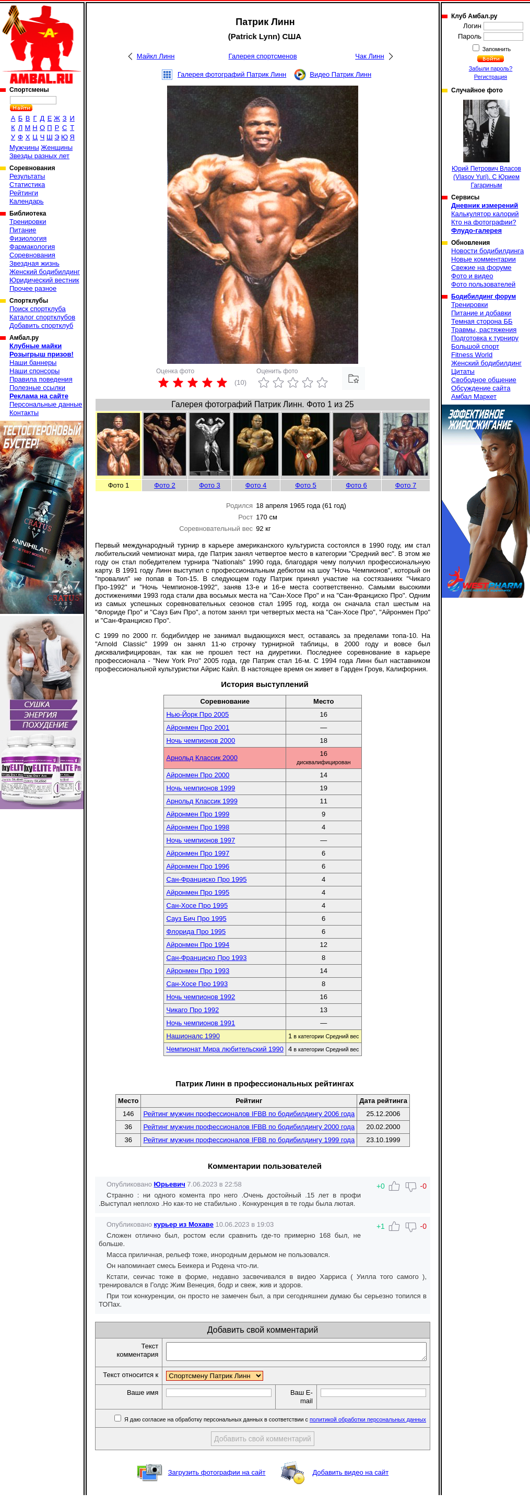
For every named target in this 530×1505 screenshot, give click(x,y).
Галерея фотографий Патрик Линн (232, 74)
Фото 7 (406, 485)
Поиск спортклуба (37, 309)
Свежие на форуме (481, 267)
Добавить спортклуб (41, 325)
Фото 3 (209, 485)
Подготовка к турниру (485, 338)
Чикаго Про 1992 (192, 1010)
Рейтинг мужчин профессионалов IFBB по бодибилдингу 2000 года (249, 1127)
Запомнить (496, 49)
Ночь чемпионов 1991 (200, 1023)
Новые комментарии (483, 259)
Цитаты (463, 371)
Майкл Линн (156, 56)
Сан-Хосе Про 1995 (197, 905)
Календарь (26, 201)
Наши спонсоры (34, 371)
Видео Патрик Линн (340, 74)
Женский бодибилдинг (44, 272)
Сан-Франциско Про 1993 (206, 958)
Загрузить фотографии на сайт (217, 1482)
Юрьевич (169, 1184)
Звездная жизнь (34, 263)
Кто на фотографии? (483, 222)
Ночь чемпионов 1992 (200, 997)
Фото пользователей (483, 284)
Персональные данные (46, 404)
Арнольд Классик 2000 (201, 758)
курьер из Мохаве (184, 1224)
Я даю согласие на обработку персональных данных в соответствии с (274, 1429)
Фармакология (32, 247)
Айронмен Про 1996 (197, 866)
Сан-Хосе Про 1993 (197, 984)
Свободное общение (483, 380)
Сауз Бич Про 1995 (196, 918)
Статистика (27, 184)
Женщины (57, 147)
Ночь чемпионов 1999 (200, 788)
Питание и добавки (481, 313)
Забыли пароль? (491, 68)
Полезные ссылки (37, 388)
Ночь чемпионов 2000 (200, 740)
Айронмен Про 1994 (197, 945)
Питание (22, 230)
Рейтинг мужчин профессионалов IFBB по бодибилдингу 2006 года (249, 1114)
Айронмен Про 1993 (197, 971)
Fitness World (471, 355)
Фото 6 (356, 485)
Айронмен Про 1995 (197, 892)
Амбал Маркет (474, 396)
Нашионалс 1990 (193, 1036)
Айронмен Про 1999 (197, 814)
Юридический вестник (44, 280)
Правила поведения (41, 379)
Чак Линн (369, 56)
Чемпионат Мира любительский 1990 (224, 1049)
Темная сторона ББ (482, 321)
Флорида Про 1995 (196, 931)
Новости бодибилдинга (487, 251)
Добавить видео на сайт (350, 1482)
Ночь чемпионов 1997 (200, 840)
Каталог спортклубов (42, 317)
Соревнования (32, 255)
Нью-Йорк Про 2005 (197, 714)
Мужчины (24, 147)
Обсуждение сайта (480, 388)
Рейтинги (23, 193)
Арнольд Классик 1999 (201, 801)
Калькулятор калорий (485, 214)
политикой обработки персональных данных (368, 1429)
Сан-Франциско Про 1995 (206, 879)
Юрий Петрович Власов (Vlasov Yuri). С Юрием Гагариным (486, 144)
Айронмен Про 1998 (197, 827)
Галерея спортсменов (263, 56)
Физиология (27, 238)
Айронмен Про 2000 (197, 775)
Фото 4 (256, 485)
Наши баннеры (32, 362)
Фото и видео (472, 276)
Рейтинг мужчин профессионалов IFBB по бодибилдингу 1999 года (249, 1140)
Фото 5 (305, 485)
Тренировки (27, 222)
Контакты (24, 413)
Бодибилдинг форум (483, 296)
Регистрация (490, 77)
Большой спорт (475, 346)
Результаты (27, 176)
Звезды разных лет (39, 156)
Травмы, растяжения (483, 330)
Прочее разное (32, 288)
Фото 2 (164, 485)
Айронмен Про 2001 (197, 727)
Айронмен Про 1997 (197, 853)
